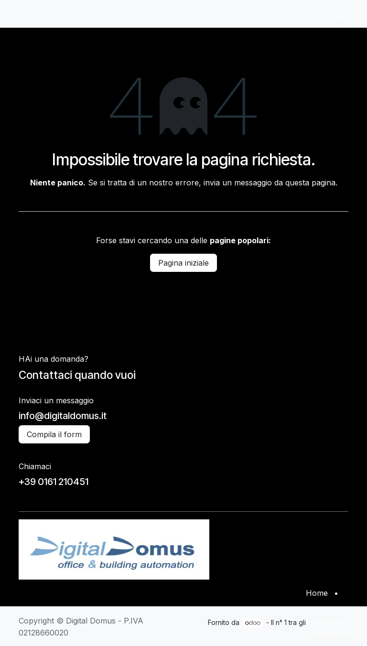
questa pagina (310, 182)
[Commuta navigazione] (338, 14)
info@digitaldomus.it (63, 415)
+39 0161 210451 (53, 481)
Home (317, 593)
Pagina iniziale (183, 263)
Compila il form (54, 434)
